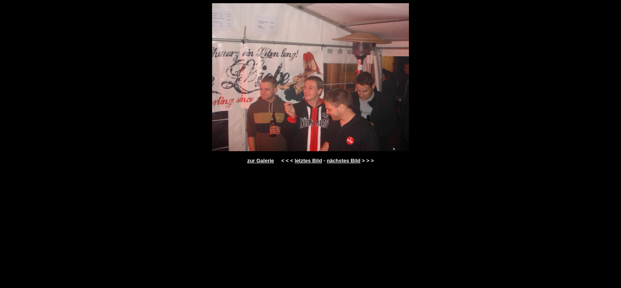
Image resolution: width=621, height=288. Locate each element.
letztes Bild (308, 161)
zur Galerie (260, 161)
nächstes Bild (344, 161)
